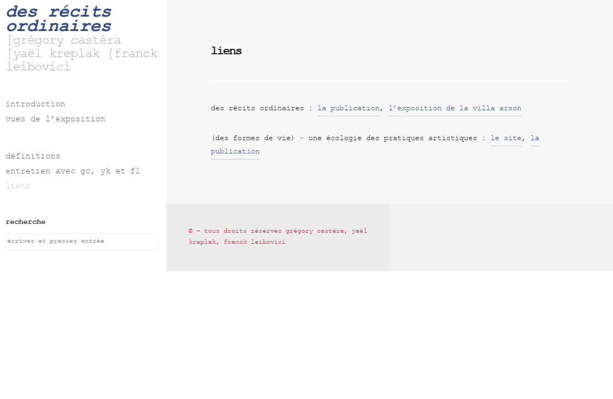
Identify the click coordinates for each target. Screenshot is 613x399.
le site (505, 139)
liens (18, 187)
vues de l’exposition (55, 120)
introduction (35, 105)
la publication (348, 109)
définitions (33, 157)
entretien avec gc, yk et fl (73, 172)
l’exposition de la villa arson (454, 109)
